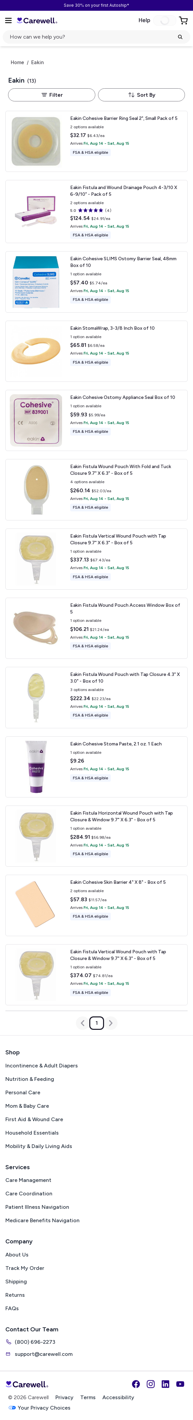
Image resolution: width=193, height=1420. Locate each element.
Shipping (16, 1281)
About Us (17, 1254)
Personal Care (22, 1092)
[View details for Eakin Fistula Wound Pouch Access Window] (96, 628)
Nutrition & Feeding (29, 1079)
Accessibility (118, 1397)
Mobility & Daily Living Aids (38, 1146)
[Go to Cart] (184, 20)
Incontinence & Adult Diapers (41, 1065)
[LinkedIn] (165, 1384)
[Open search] (96, 37)
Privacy (64, 1397)
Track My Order (24, 1268)
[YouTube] (180, 1384)
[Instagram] (150, 1384)
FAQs (12, 1308)
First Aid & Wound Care (34, 1119)
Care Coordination (28, 1193)
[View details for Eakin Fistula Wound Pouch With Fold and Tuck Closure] (96, 489)
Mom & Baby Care (27, 1106)
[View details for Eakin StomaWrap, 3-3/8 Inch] (96, 351)
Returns (15, 1295)
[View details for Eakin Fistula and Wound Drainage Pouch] (96, 211)
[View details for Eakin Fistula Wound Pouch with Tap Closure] (96, 697)
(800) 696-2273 (30, 1341)
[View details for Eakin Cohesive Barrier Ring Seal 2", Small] (96, 141)
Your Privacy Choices (39, 1408)
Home (17, 62)
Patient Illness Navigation (37, 1207)
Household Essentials (32, 1133)
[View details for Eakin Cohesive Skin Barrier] (96, 905)
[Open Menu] (8, 20)
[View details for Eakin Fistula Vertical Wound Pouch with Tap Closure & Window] (96, 975)
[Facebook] (136, 1384)
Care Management (28, 1180)
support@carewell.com (39, 1353)
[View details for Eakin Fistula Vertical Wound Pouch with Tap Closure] (96, 559)
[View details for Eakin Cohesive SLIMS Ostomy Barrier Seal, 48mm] (96, 281)
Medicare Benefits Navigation (42, 1220)
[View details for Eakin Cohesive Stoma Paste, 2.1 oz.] (96, 767)
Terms (88, 1397)
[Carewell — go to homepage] (36, 20)
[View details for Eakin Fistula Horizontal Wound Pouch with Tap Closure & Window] (96, 836)
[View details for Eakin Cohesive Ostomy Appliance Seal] (96, 420)
